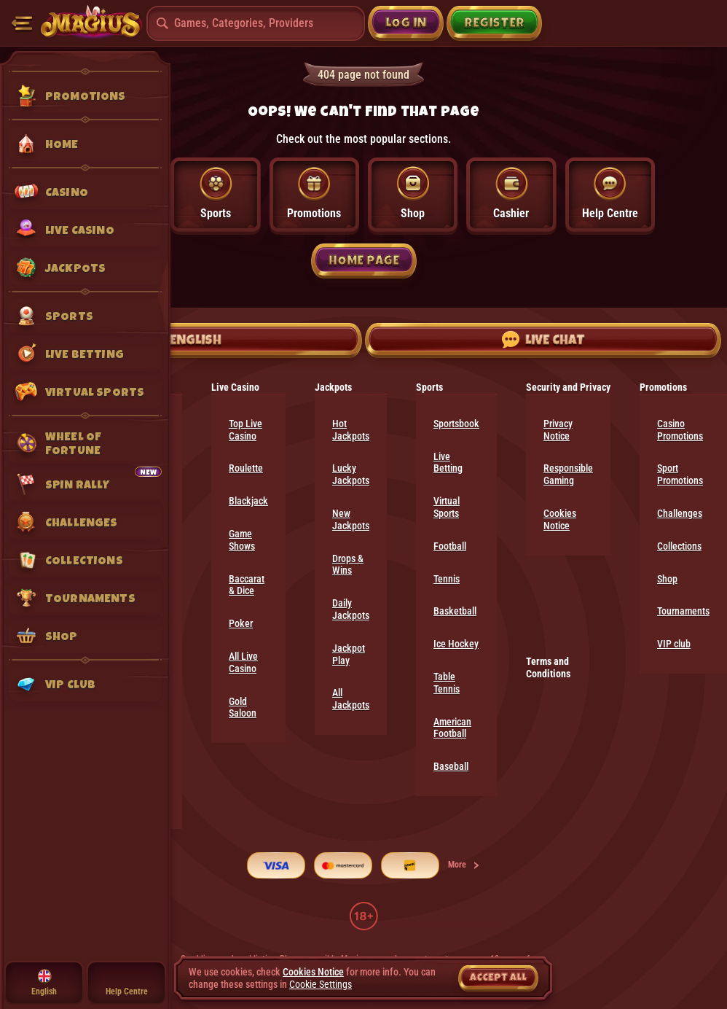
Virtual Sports (446, 507)
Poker (241, 623)
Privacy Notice (558, 430)
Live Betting (448, 463)
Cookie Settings (320, 984)
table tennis (446, 683)
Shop (667, 579)
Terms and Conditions (548, 667)
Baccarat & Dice (246, 585)
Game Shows (242, 540)
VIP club (674, 644)
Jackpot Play (348, 654)
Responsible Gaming (568, 474)
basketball (454, 611)
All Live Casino (243, 662)
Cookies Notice (559, 519)
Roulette (246, 468)
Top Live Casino (245, 430)
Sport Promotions (680, 474)
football (449, 546)
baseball (450, 766)
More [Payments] (464, 865)
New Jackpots (350, 519)
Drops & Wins (348, 565)
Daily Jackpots (350, 609)
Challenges (679, 513)
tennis (446, 579)
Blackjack (248, 501)
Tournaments (683, 611)
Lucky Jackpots (350, 474)
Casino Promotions (680, 430)
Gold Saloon (242, 708)
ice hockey (456, 644)
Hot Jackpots (350, 430)
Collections (679, 546)
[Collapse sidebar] (22, 23)
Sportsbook (456, 423)
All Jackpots (350, 699)
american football (452, 728)
